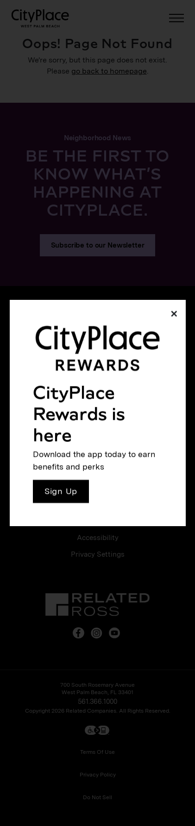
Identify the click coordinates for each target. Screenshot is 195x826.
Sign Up (60, 491)
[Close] (172, 314)
